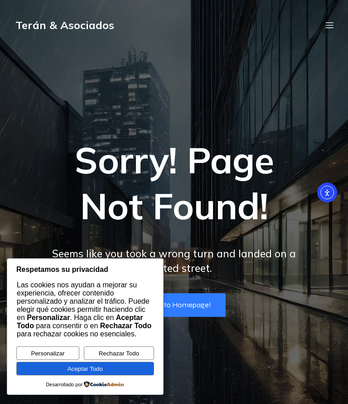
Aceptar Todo (85, 368)
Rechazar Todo (119, 353)
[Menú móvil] (329, 25)
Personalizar (48, 353)
